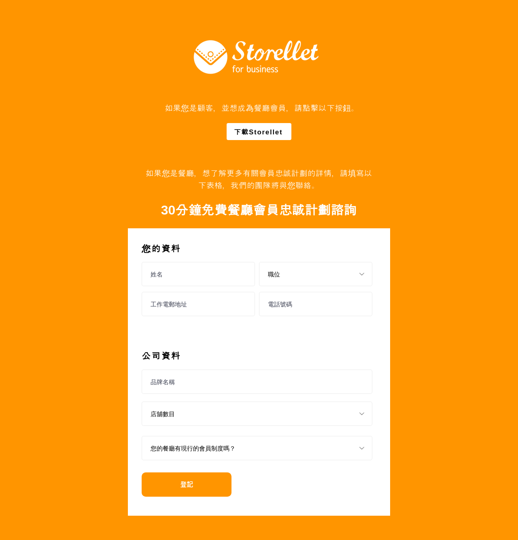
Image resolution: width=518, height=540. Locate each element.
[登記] (186, 484)
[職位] (315, 274)
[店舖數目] (257, 414)
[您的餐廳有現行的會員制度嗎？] (257, 448)
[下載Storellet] (259, 131)
